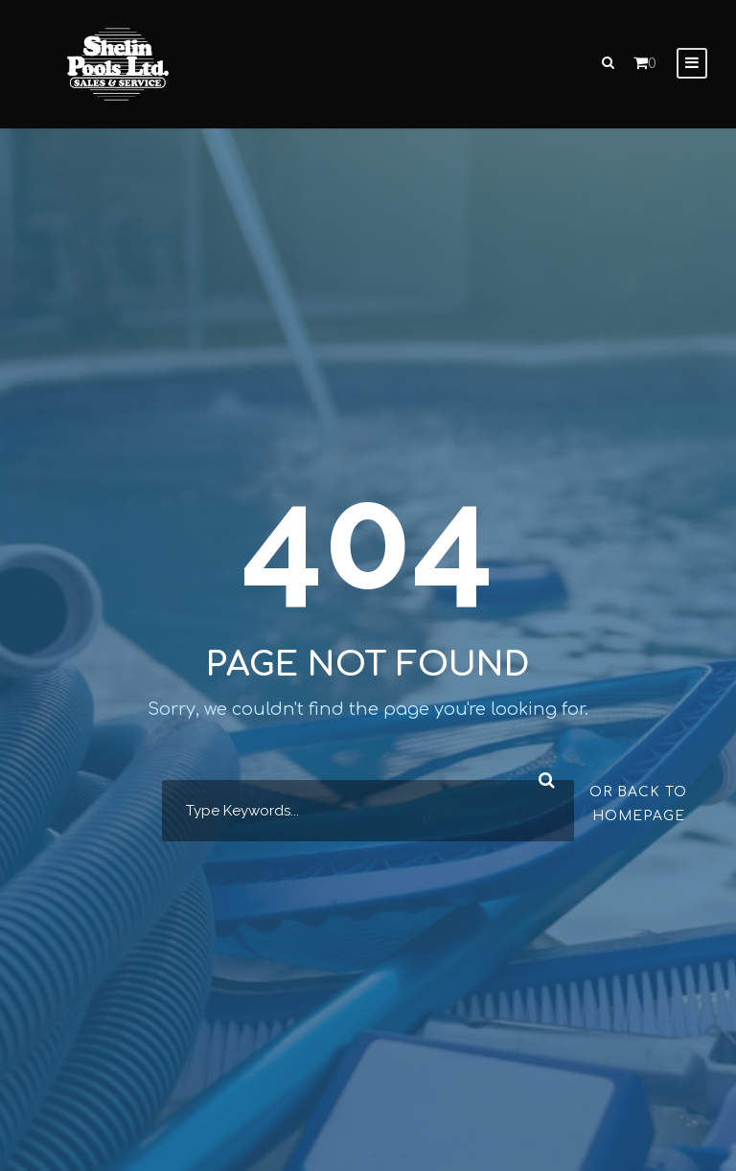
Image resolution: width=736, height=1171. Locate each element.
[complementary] (597, 1065)
